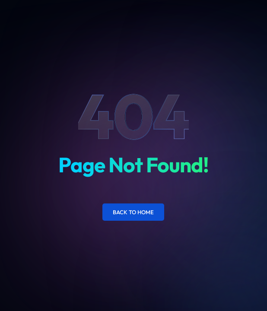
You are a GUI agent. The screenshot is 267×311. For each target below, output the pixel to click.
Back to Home (133, 212)
